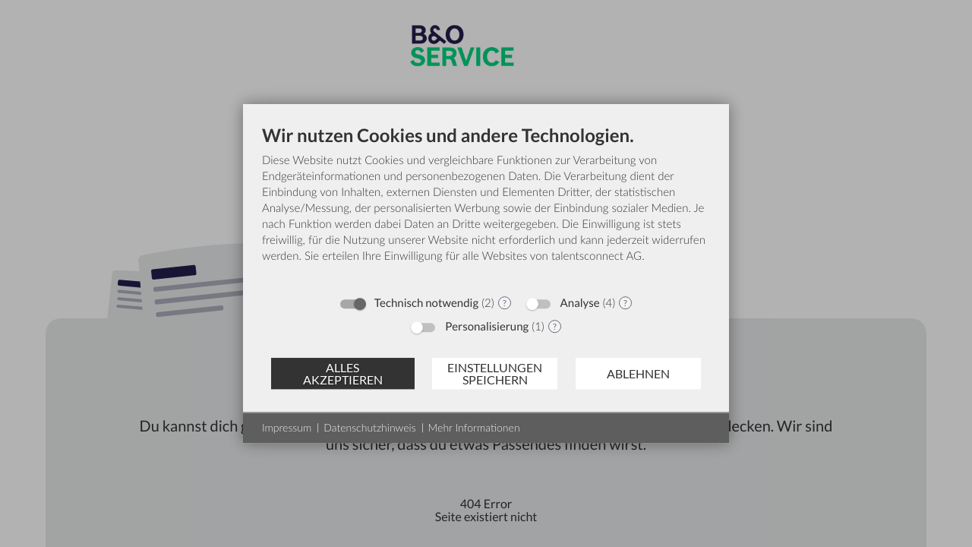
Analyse (580, 303)
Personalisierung (487, 327)
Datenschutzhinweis (369, 427)
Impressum (286, 427)
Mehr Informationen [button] (474, 427)
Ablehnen (638, 373)
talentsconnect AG (596, 256)
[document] (486, 205)
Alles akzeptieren (343, 373)
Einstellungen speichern (494, 373)
